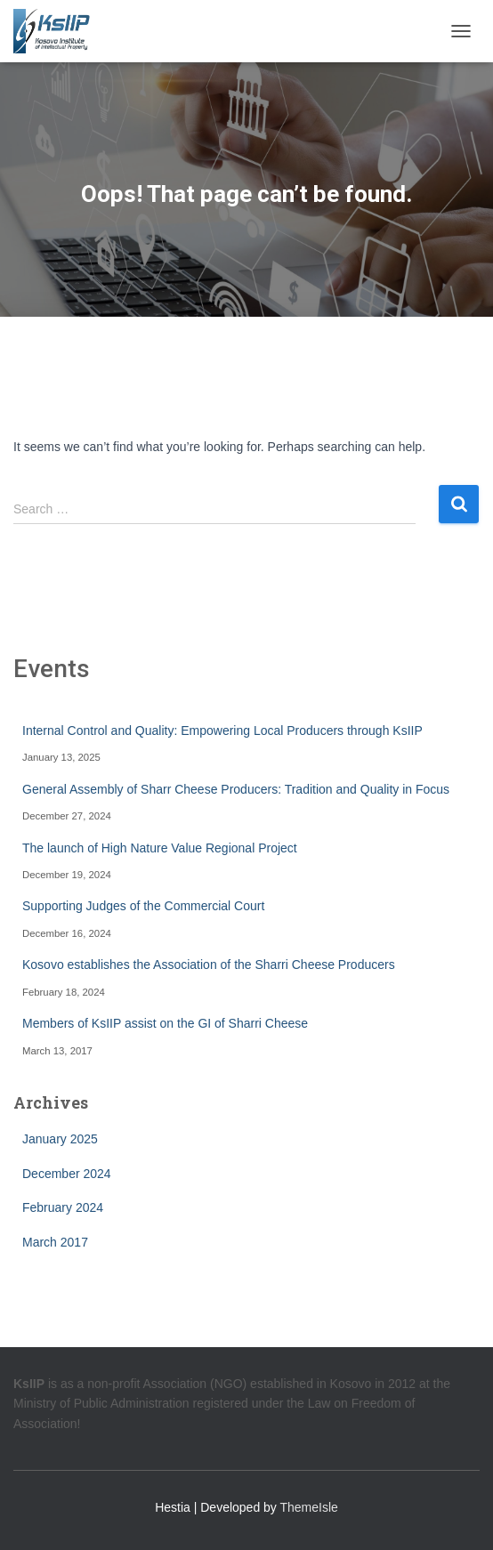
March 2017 (55, 1242)
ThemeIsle (309, 1507)
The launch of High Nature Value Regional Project (159, 848)
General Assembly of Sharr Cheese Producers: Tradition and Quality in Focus (235, 789)
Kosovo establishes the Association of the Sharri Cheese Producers (208, 964)
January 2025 (60, 1139)
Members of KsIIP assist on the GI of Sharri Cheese (165, 1023)
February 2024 (62, 1207)
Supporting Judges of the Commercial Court (143, 906)
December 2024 (66, 1174)
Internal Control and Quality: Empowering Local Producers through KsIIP (222, 730)
